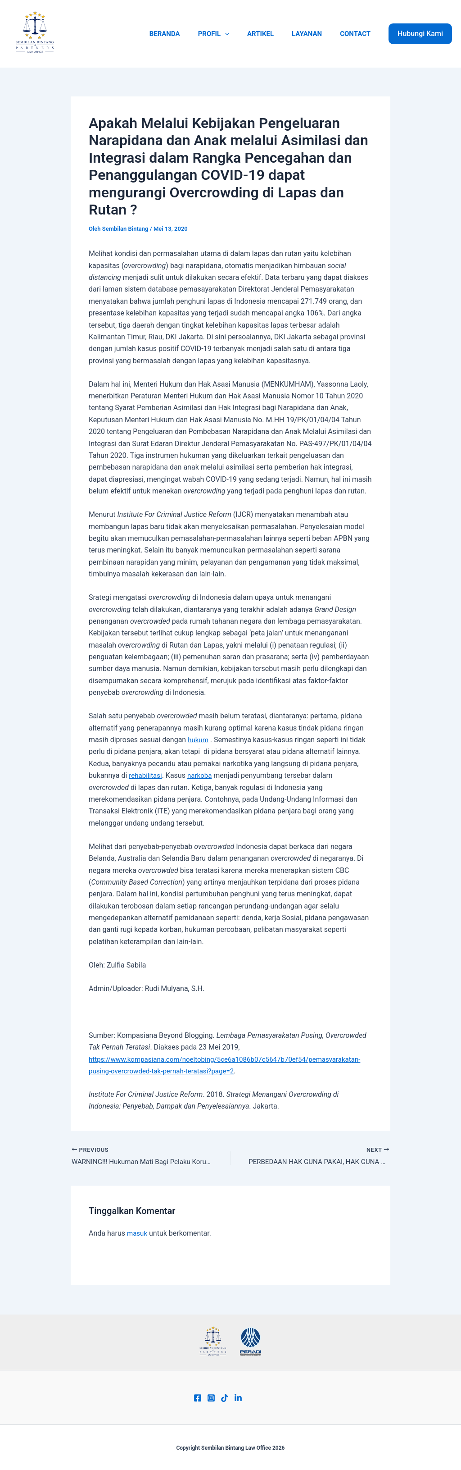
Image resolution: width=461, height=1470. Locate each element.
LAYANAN (313, 34)
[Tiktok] (225, 1398)
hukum (199, 739)
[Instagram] (211, 1398)
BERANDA (185, 34)
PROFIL (229, 34)
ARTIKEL (271, 34)
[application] (240, 34)
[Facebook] (198, 1398)
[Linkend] (238, 1398)
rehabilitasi (146, 775)
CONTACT (357, 34)
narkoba (203, 775)
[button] (420, 33)
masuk (138, 1234)
